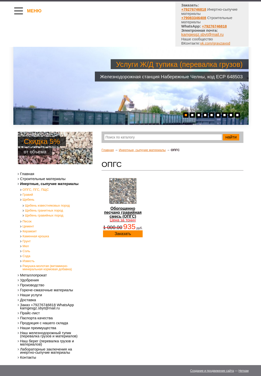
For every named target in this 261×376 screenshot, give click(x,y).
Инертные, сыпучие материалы (142, 150)
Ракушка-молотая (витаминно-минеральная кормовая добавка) (47, 267)
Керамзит (30, 231)
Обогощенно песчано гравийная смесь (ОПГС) (123, 214)
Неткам (243, 371)
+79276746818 (214, 26)
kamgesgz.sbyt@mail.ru (202, 34)
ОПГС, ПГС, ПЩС (36, 189)
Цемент (28, 226)
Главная (108, 150)
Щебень (28, 199)
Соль (26, 251)
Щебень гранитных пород (44, 210)
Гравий (28, 194)
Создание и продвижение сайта (212, 371)
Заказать (123, 234)
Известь (29, 261)
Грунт (27, 241)
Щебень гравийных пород (44, 215)
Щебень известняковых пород (47, 205)
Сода (26, 256)
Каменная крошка (36, 236)
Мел (26, 246)
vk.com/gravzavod (215, 43)
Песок (27, 221)
